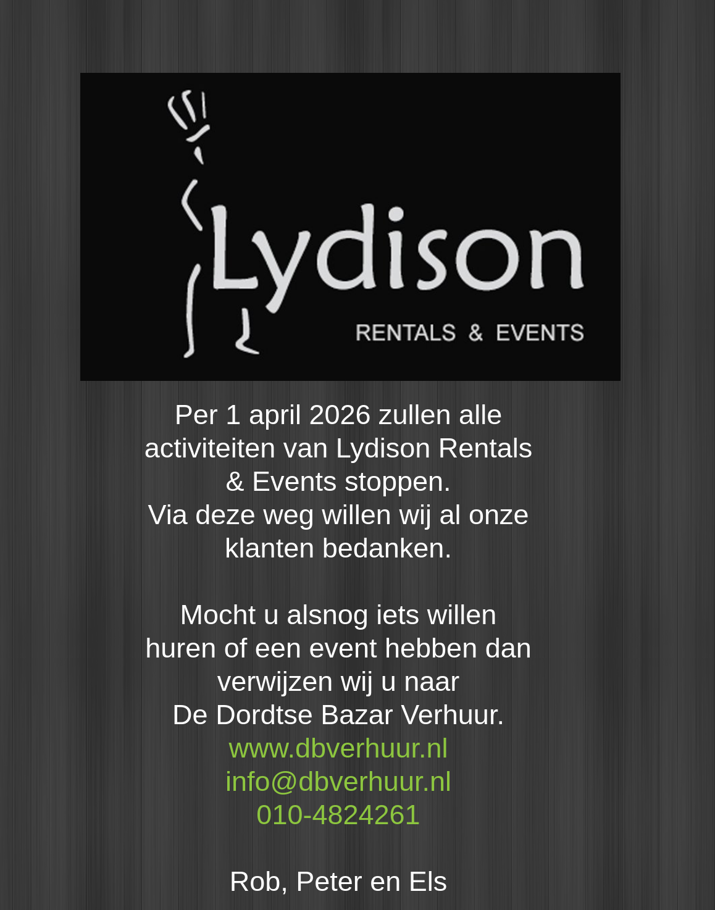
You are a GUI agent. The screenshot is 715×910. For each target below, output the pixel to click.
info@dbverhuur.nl (338, 781)
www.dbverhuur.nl (338, 748)
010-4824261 (338, 814)
